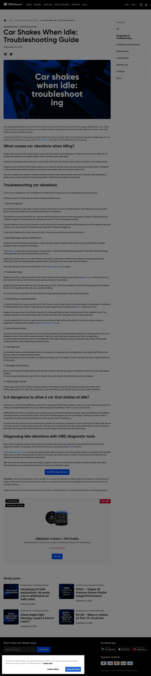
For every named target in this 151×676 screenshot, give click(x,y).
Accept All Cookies (73, 669)
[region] (43, 664)
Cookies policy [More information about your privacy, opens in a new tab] (48, 663)
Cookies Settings (53, 669)
